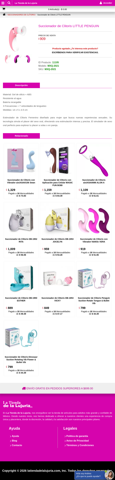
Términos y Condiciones (80, 445)
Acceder (107, 3)
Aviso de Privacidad (77, 440)
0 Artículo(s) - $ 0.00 (57, 9)
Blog (14, 440)
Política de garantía (77, 436)
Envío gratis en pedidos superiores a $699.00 (59, 388)
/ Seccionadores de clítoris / (21, 15)
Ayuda (15, 436)
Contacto (17, 445)
